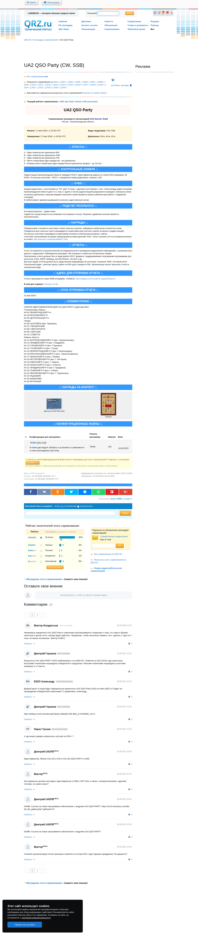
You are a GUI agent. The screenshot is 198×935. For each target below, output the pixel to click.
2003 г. (64, 82)
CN (167, 14)
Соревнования (112, 29)
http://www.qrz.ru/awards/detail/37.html (51, 239)
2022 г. (42, 87)
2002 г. (56, 82)
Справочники (134, 21)
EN (155, 14)
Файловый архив (136, 29)
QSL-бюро (63, 29)
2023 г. (49, 87)
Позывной (92, 13)
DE (163, 14)
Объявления (111, 25)
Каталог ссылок (90, 25)
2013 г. (57, 85)
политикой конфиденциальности (36, 918)
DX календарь (65, 25)
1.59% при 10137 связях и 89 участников (78, 102)
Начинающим (88, 29)
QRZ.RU (28, 40)
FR (159, 14)
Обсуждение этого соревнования (44, 579)
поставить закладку (121, 85)
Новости (109, 21)
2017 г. (87, 85)
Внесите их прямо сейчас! (95, 93)
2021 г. (34, 87)
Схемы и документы (137, 25)
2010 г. (34, 85)
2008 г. (101, 82)
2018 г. (94, 85)
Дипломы (86, 21)
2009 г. (27, 85)
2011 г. (42, 85)
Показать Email (51, 284)
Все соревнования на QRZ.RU (108, 554)
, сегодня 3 (121, 499)
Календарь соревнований (45, 40)
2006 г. (86, 82)
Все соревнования (37, 76)
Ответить (28, 644)
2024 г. (57, 87)
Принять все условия (25, 925)
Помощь (155, 25)
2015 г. (72, 85)
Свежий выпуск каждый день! (114, 536)
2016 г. (79, 85)
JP (171, 14)
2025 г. (64, 87)
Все (152, 29)
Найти (129, 13)
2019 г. (102, 85)
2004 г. (71, 82)
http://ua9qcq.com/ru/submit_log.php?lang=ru (95, 279)
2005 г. (79, 82)
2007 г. (94, 82)
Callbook (62, 21)
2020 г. (27, 87)
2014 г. (64, 85)
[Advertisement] (99, 52)
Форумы (155, 21)
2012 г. (49, 85)
